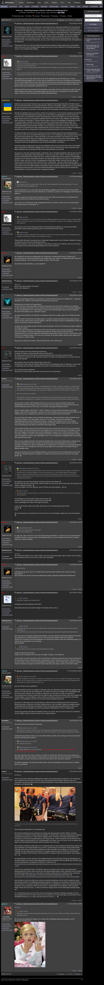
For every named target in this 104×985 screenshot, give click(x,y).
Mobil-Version (25, 979)
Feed (59, 12)
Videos (46, 2)
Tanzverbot (71, 428)
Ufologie (72, 6)
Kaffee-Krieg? (93, 65)
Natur (78, 6)
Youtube (38, 12)
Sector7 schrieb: (22, 491)
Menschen (4, 6)
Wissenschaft (13, 6)
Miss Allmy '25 (7, 193)
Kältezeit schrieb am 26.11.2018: (27, 384)
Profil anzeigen (6, 39)
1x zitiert (74, 97)
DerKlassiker (6, 100)
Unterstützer (6, 921)
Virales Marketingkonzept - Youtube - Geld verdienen (93, 71)
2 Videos (37, 16)
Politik (20, 6)
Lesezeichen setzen (7, 46)
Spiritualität (44, 6)
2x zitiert (74, 459)
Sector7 (4, 378)
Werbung (43, 12)
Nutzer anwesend (93, 11)
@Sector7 (17, 907)
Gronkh (65, 840)
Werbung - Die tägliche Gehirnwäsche (93, 55)
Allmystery (9, 3)
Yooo (3, 348)
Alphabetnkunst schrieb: (24, 528)
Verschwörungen (53, 6)
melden (80, 52)
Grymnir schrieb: (22, 598)
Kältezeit (4, 176)
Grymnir (4, 253)
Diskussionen (30, 2)
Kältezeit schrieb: (22, 61)
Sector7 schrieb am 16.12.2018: (26, 676)
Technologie (64, 6)
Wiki (69, 2)
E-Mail (62, 12)
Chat (62, 2)
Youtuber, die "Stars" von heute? (93, 40)
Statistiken (54, 2)
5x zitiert (74, 900)
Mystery (27, 6)
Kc (2, 295)
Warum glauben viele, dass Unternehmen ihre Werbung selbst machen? (93, 78)
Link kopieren (5, 44)
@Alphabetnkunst (20, 568)
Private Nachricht (6, 41)
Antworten (56, 16)
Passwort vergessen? (93, 28)
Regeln (18, 979)
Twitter (48, 12)
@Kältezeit (18, 775)
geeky (5, 904)
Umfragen (85, 6)
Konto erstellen (94, 30)
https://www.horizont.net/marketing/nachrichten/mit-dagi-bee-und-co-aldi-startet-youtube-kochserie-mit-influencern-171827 (48, 865)
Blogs (39, 2)
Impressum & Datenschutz (8, 979)
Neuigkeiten (77, 2)
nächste (77, 20)
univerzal (4, 23)
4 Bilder (29, 16)
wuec (3, 592)
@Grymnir (18, 284)
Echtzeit (21, 2)
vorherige (61, 20)
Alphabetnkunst (7, 281)
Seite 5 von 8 (6, 20)
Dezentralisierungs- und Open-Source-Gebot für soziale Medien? (93, 48)
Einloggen (94, 24)
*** (54, 896)
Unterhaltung (94, 6)
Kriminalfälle (35, 6)
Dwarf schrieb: (22, 182)
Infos (70, 16)
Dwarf (3, 56)
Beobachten (46, 16)
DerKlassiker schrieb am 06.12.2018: (28, 468)
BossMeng (5, 720)
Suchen (64, 16)
